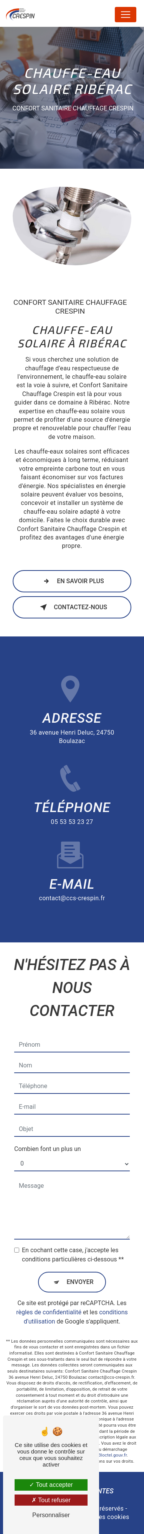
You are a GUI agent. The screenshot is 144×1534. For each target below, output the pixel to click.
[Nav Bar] (125, 14)
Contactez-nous (72, 607)
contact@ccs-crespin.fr (72, 867)
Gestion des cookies (100, 1517)
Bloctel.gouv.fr (112, 1424)
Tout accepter (51, 1484)
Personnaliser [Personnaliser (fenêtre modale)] (51, 1515)
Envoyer (79, 1250)
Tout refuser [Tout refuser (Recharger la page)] (51, 1500)
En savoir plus (72, 581)
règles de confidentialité (48, 1281)
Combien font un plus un (47, 1117)
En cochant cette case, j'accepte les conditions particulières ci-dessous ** (73, 1223)
